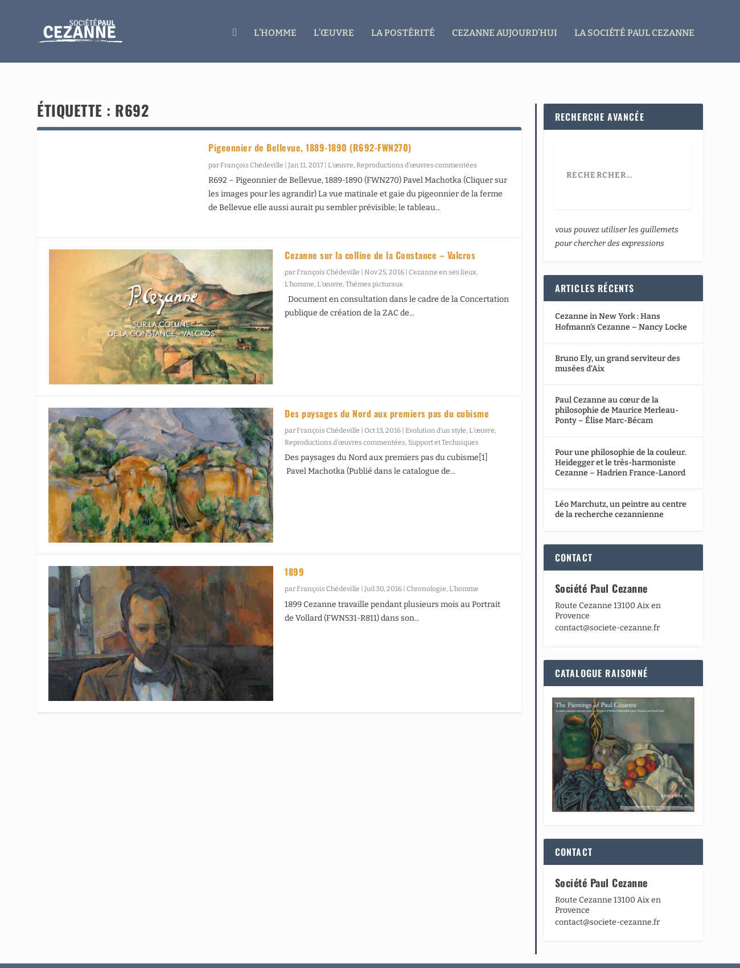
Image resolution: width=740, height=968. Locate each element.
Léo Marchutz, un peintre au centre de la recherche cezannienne (620, 488)
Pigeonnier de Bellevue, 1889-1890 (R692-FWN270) (310, 126)
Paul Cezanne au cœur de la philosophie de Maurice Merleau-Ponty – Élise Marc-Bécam (617, 389)
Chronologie (426, 567)
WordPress (206, 954)
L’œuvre (334, 30)
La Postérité (403, 30)
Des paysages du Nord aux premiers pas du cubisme (387, 392)
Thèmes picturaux (374, 262)
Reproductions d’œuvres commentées (416, 143)
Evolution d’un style (435, 409)
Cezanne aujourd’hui (504, 30)
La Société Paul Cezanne (634, 30)
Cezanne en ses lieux (442, 251)
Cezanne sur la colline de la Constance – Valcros (380, 233)
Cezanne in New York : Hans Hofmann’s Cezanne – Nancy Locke (621, 300)
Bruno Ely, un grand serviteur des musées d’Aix (617, 342)
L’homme (275, 30)
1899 (294, 550)
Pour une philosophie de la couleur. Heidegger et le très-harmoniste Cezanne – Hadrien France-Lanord (620, 441)
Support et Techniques (443, 421)
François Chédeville (251, 143)
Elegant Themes (104, 954)
